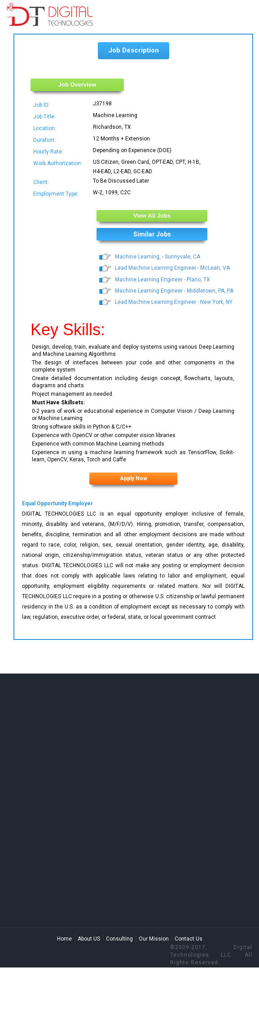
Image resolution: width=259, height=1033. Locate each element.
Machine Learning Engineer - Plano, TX (162, 279)
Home (64, 939)
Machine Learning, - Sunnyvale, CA (157, 257)
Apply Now (133, 478)
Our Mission (154, 939)
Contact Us (188, 939)
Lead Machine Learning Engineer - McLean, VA (172, 268)
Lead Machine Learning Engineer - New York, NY (174, 302)
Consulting (119, 939)
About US (89, 939)
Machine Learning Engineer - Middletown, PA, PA (174, 291)
